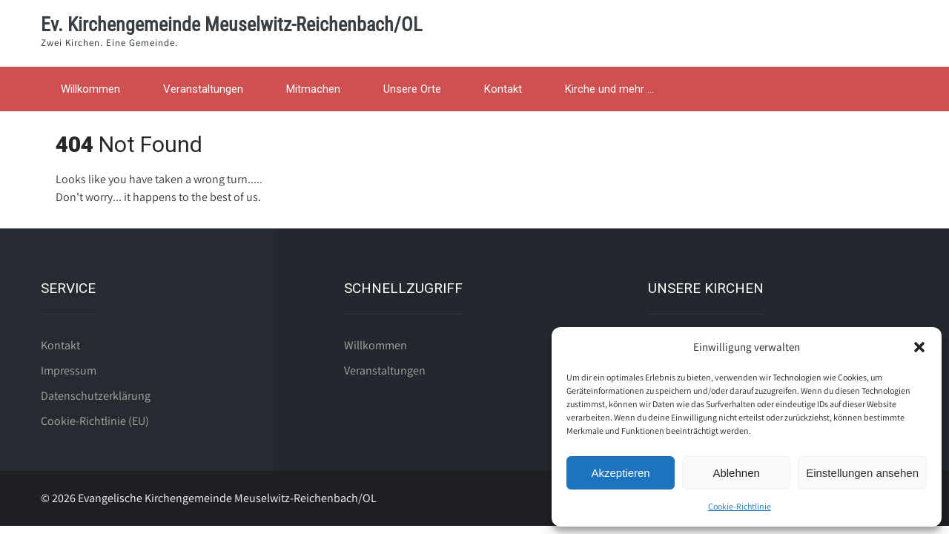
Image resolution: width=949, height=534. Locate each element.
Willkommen (90, 89)
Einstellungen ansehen (862, 473)
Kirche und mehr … (609, 89)
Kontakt (503, 89)
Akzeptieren (620, 473)
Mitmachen (313, 89)
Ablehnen (735, 473)
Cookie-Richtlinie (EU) (95, 421)
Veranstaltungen (203, 89)
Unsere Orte (412, 89)
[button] (919, 347)
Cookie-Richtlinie (739, 506)
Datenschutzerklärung (96, 395)
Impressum (68, 370)
